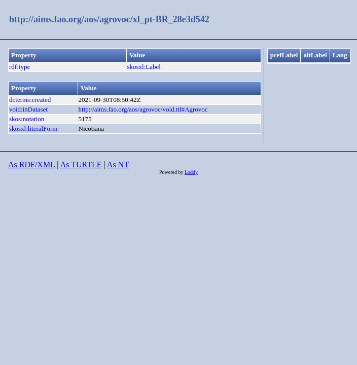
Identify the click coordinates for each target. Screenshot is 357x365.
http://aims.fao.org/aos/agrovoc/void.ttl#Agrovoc (143, 109)
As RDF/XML (31, 164)
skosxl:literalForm (33, 128)
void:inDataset (28, 109)
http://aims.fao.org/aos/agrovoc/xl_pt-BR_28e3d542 (109, 19)
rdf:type (19, 66)
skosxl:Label (143, 66)
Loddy (191, 172)
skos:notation (26, 119)
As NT (118, 164)
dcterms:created (30, 99)
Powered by (172, 172)
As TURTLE (81, 164)
